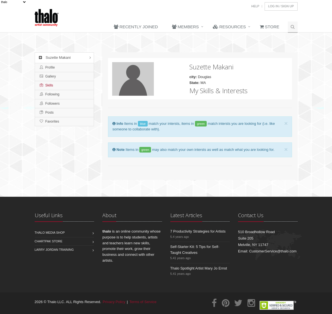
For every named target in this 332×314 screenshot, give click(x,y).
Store (269, 26)
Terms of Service (143, 302)
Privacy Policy (114, 302)
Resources (229, 26)
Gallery (48, 76)
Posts (47, 112)
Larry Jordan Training (54, 249)
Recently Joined (136, 26)
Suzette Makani (54, 57)
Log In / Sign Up (281, 6)
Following (50, 94)
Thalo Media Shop (50, 232)
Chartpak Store (49, 241)
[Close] (286, 123)
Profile (47, 67)
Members (185, 26)
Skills (46, 85)
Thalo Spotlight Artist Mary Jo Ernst (198, 268)
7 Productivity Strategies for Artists (198, 231)
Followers (50, 104)
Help (255, 6)
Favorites (49, 121)
